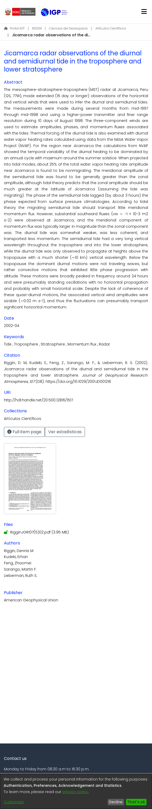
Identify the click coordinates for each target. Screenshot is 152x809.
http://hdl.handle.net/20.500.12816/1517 (38, 400)
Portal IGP (14, 28)
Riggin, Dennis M (18, 550)
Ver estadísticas (65, 432)
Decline (116, 802)
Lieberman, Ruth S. (20, 575)
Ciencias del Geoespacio (68, 28)
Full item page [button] (24, 432)
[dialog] (76, 791)
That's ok (136, 802)
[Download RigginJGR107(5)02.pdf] (36, 532)
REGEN (37, 28)
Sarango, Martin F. (20, 569)
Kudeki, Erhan (16, 556)
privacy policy (75, 791)
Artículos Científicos (110, 28)
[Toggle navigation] (144, 11)
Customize (14, 802)
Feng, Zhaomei (17, 563)
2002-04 (11, 325)
